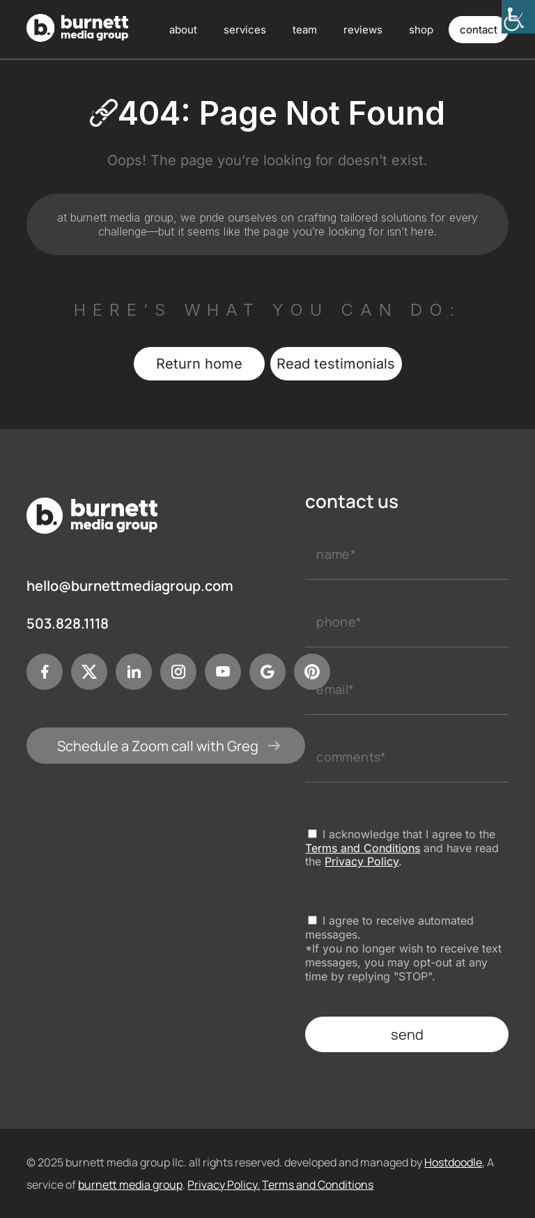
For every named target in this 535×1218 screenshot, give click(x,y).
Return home (199, 363)
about (183, 29)
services (245, 29)
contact (478, 29)
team (305, 29)
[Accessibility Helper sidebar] (518, 16)
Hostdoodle (453, 1162)
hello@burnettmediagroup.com (129, 586)
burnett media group (130, 1184)
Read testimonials (336, 363)
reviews (362, 29)
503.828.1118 (67, 623)
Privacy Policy (361, 861)
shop (421, 29)
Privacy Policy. (223, 1184)
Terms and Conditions (362, 848)
